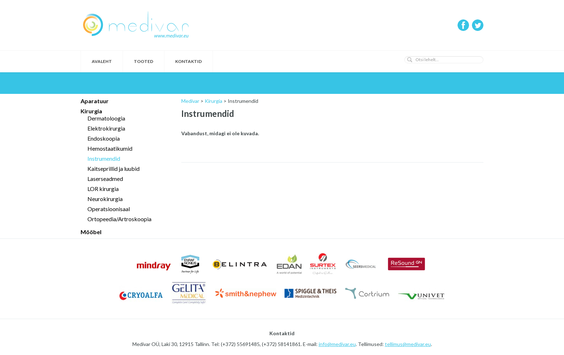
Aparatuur (95, 100)
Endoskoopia (103, 138)
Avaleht (102, 61)
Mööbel (91, 231)
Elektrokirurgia (106, 128)
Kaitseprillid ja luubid (113, 168)
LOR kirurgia (103, 188)
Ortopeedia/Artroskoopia (119, 218)
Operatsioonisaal (108, 208)
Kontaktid (188, 61)
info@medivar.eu (337, 344)
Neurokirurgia (105, 198)
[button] (409, 59)
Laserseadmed (105, 178)
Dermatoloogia (106, 118)
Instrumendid (103, 158)
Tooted (143, 61)
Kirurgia (91, 111)
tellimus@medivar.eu (408, 344)
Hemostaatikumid (109, 148)
